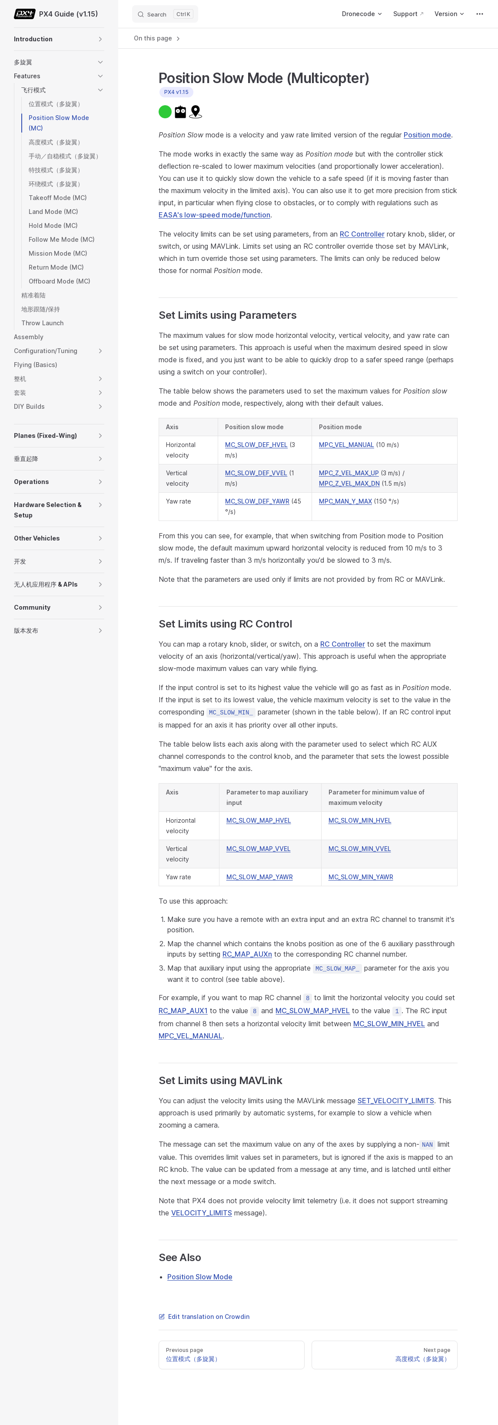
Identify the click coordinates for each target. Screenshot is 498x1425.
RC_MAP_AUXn (247, 954)
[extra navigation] (479, 14)
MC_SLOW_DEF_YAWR (257, 501)
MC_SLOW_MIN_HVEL (360, 820)
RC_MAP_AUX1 (183, 1010)
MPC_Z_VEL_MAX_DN (349, 483)
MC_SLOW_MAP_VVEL (258, 848)
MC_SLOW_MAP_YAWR (259, 877)
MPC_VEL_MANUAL (346, 444)
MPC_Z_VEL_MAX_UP (349, 473)
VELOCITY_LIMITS (201, 1212)
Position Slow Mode (199, 1276)
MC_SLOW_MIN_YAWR (361, 877)
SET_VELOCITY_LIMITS (396, 1100)
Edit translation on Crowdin (204, 1316)
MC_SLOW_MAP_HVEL (258, 820)
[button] (100, 39)
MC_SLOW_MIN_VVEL (360, 848)
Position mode (427, 134)
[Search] (165, 14)
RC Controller (362, 234)
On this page (158, 38)
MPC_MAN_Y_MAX (345, 501)
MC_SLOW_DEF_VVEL (256, 473)
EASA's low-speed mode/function (214, 214)
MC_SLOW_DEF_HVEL (256, 444)
